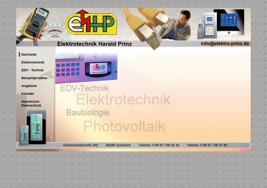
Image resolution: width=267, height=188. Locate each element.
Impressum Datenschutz (31, 103)
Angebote (29, 86)
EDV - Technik (32, 70)
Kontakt (27, 94)
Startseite (29, 54)
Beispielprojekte (34, 78)
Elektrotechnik (32, 62)
